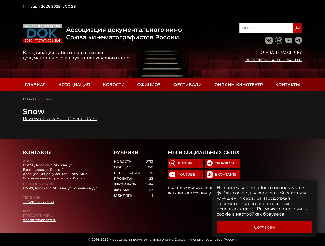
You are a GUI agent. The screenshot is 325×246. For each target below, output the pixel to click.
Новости (114, 84)
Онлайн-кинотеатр (238, 84)
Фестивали (187, 84)
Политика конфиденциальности (200, 188)
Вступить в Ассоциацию (273, 59)
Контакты (287, 84)
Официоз (149, 84)
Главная (35, 84)
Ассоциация (74, 84)
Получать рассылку (279, 52)
